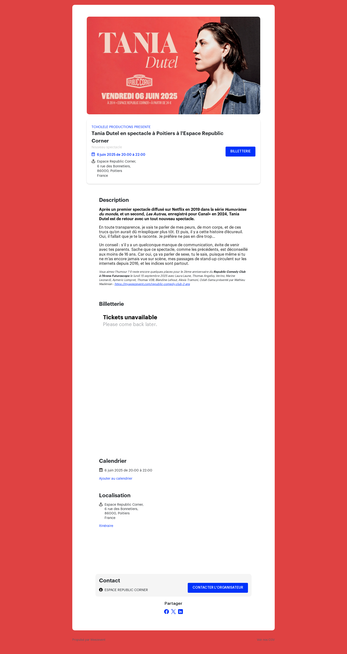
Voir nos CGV (266, 639)
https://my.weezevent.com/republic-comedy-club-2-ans (152, 284)
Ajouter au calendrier (115, 478)
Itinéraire (106, 526)
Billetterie (240, 151)
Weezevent (97, 639)
